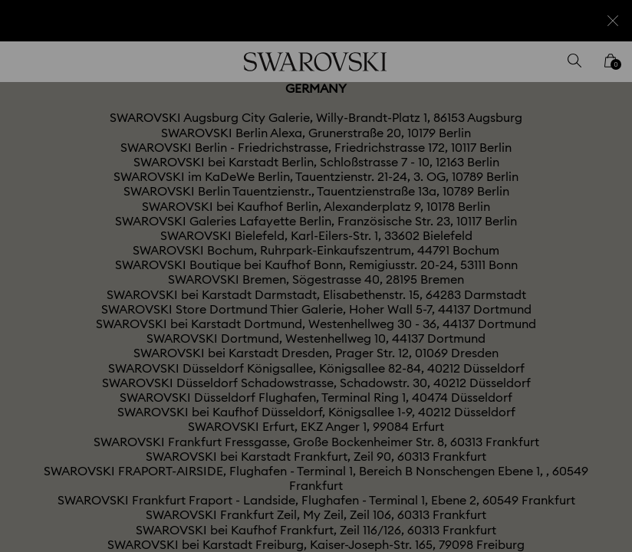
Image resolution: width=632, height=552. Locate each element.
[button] (568, 187)
